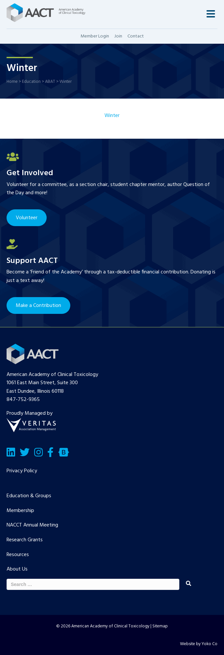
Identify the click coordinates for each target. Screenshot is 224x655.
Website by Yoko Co (198, 644)
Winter (112, 115)
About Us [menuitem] (17, 569)
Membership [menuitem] (20, 510)
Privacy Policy (22, 471)
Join (118, 36)
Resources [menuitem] (18, 554)
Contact (135, 36)
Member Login (94, 36)
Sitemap (160, 626)
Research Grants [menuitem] (25, 540)
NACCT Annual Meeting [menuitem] (32, 525)
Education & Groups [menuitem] (29, 496)
